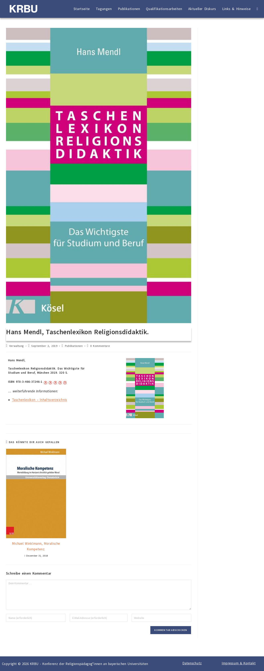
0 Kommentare (100, 346)
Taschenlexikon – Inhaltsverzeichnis (39, 400)
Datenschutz (192, 663)
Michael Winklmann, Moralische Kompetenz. (36, 546)
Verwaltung (16, 346)
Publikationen (74, 346)
